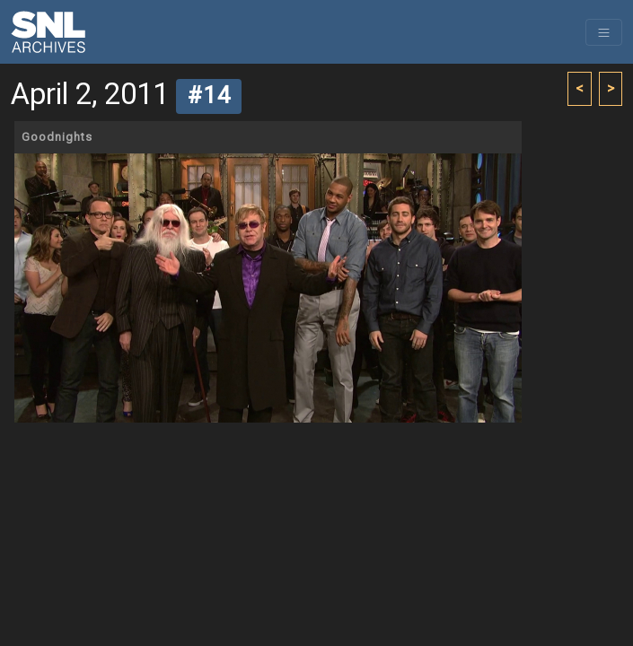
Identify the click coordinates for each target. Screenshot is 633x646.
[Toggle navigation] (603, 32)
